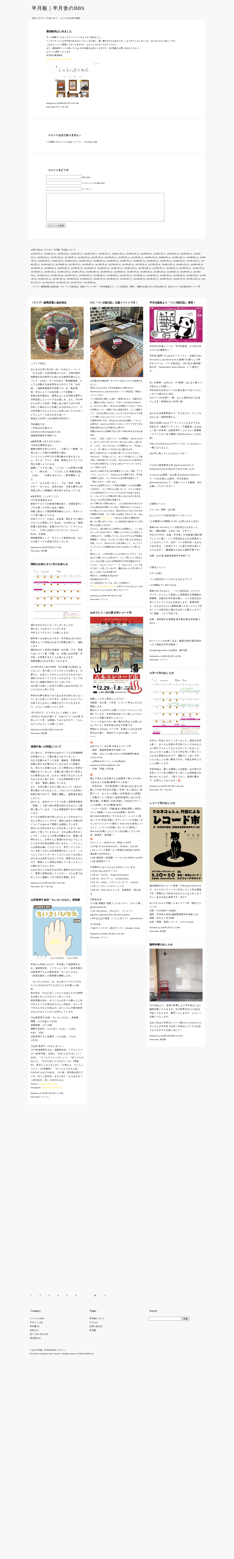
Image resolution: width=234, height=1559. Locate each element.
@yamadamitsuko (49, 1089)
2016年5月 (75, 273)
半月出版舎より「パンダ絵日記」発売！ (118, 292)
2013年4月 (164, 281)
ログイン (62, 1176)
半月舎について (68, 255)
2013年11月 (70, 281)
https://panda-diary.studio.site (104, 592)
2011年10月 (47, 288)
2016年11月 (181, 270)
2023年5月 (102, 259)
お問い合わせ (37, 255)
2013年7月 (124, 281)
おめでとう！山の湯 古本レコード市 (184, 292)
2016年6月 (62, 273)
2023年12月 (89, 259)
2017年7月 (73, 270)
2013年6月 (137, 281)
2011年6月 (88, 288)
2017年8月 (60, 270)
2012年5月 (124, 284)
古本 (32, 1156)
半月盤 (57, 255)
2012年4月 (137, 284)
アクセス (48, 255)
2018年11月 (70, 266)
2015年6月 (170, 273)
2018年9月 (97, 266)
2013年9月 (97, 281)
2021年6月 (109, 263)
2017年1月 (153, 270)
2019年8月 (191, 263)
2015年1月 (48, 277)
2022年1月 (41, 263)
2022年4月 (171, 259)
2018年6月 (137, 266)
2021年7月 (95, 263)
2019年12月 (177, 263)
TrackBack (90, 142)
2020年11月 (150, 263)
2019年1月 (56, 266)
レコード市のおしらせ (162, 808)
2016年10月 (195, 270)
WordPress (44, 1180)
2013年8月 (111, 281)
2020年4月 (163, 263)
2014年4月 (171, 277)
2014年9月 (105, 277)
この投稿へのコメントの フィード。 (64, 142)
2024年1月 (75, 259)
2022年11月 (117, 259)
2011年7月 (75, 288)
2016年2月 (102, 273)
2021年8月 (82, 263)
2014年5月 (158, 277)
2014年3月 (184, 277)
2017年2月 (139, 270)
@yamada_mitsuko (52, 1093)
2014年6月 (144, 277)
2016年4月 (88, 273)
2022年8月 (144, 259)
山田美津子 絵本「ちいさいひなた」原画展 (55, 905)
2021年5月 (122, 263)
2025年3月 (48, 259)
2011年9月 (60, 288)
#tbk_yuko (106, 523)
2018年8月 (111, 266)
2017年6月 (86, 270)
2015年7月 (157, 273)
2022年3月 (184, 259)
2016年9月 (35, 273)
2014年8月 (118, 277)
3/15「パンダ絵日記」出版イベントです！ (79, 292)
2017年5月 (99, 270)
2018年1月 (177, 266)
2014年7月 (131, 277)
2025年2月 (62, 259)
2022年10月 (131, 259)
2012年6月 (111, 284)
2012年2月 (164, 284)
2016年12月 (167, 270)
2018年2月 (164, 266)
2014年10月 (91, 277)
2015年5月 (183, 273)
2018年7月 (124, 266)
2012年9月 (71, 284)
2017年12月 (191, 266)
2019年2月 (42, 266)
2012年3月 (151, 284)
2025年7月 (35, 259)
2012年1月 (177, 284)
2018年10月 (84, 266)
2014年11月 (77, 277)
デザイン (34, 1148)
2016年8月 (48, 273)
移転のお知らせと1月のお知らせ (151, 292)
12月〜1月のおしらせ (162, 678)
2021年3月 (135, 263)
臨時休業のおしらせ (161, 950)
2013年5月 (151, 281)
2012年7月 (97, 284)
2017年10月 (46, 270)
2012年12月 (43, 284)
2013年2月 (191, 281)
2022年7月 (158, 259)
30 (95, 1121)
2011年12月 (191, 284)
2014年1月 (41, 281)
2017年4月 (113, 270)
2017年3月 (126, 270)
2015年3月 (197, 273)
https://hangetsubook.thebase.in (59, 59)
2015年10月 (143, 273)
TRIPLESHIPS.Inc (86, 1180)
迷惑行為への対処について (46, 752)
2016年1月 (115, 273)
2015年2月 (35, 277)
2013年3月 (177, 281)
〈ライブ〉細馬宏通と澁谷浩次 (45, 292)
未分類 (44, 556)
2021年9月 (69, 263)
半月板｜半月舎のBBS (58, 8)
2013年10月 (84, 281)
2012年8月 (84, 284)
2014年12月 (62, 277)
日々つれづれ (62, 107)
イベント (104, 605)
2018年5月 (151, 266)
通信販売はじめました (59, 31)
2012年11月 (57, 284)
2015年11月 (129, 273)
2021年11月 (55, 263)
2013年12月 (55, 281)
